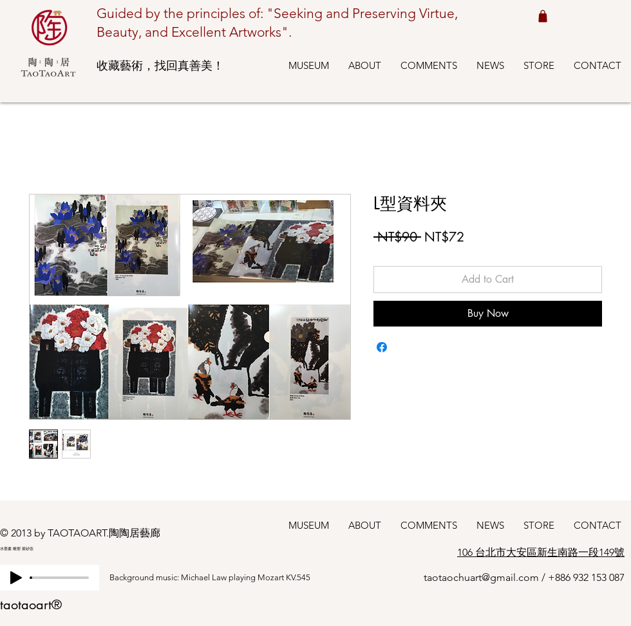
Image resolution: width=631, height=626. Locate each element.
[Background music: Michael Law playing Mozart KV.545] (222, 578)
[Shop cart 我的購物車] (542, 16)
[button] (309, 65)
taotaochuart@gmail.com (481, 577)
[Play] (16, 577)
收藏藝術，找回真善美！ (160, 66)
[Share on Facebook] (382, 347)
